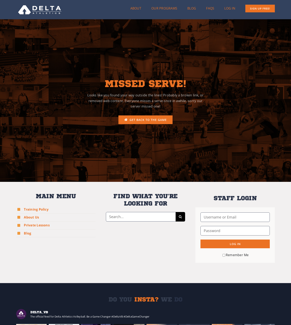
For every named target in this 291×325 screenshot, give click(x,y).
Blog (27, 233)
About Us (31, 217)
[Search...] (141, 217)
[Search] (180, 217)
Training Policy (36, 209)
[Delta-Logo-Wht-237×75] (40, 3)
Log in (235, 244)
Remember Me (235, 255)
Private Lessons (37, 225)
